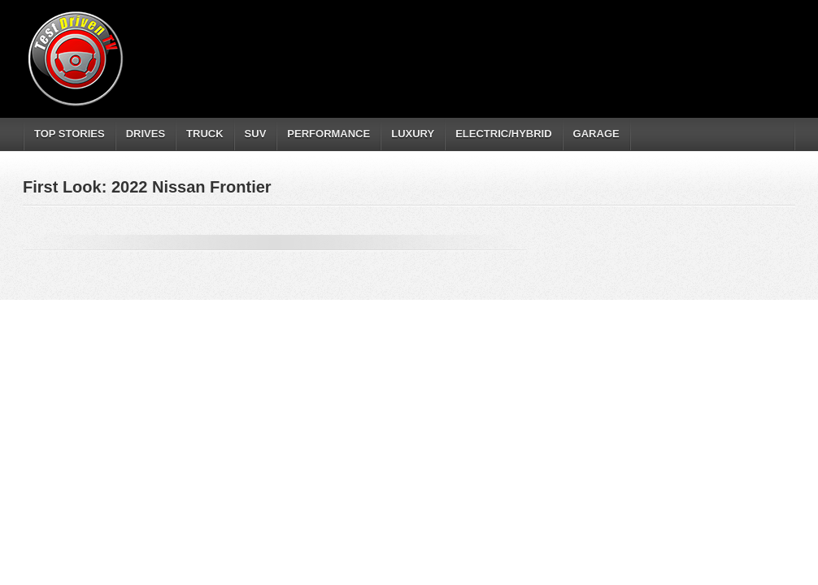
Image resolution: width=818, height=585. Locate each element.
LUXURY (412, 134)
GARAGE (596, 134)
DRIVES (145, 134)
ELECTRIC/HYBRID (503, 134)
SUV (256, 134)
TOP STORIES (69, 134)
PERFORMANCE (328, 134)
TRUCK (205, 134)
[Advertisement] (498, 44)
